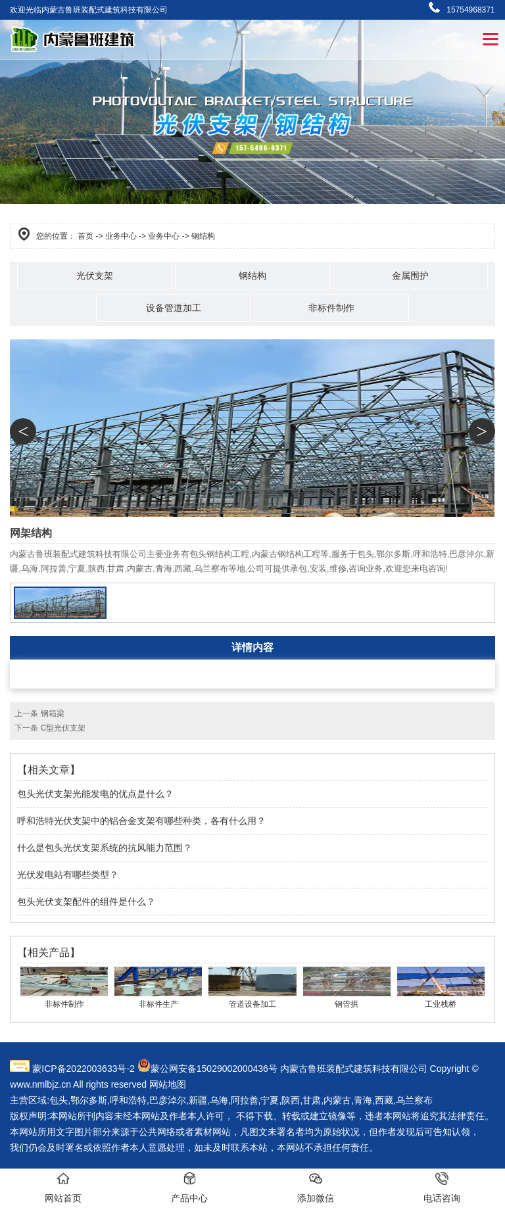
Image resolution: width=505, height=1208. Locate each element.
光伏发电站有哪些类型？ (67, 874)
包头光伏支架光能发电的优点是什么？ (95, 793)
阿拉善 (244, 1100)
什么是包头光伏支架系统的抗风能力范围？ (104, 847)
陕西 (290, 1100)
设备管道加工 (173, 307)
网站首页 (63, 1187)
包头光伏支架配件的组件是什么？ (86, 901)
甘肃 (311, 1100)
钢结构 (252, 275)
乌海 (219, 1100)
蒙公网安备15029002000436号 (214, 1068)
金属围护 (410, 275)
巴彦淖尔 (167, 1100)
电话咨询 (441, 1187)
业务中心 (121, 236)
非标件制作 (331, 307)
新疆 (198, 1100)
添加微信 (315, 1187)
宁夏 (269, 1100)
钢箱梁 (52, 713)
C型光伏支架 (63, 728)
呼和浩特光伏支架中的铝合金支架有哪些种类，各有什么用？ (141, 820)
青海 (363, 1100)
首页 (85, 236)
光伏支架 (94, 275)
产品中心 (189, 1187)
